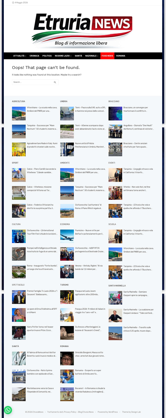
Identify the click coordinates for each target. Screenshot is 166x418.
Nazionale (91, 56)
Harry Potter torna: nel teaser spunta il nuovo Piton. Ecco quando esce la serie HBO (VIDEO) (41, 329)
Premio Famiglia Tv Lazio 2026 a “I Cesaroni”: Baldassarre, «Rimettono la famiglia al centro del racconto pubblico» (42, 293)
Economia (65, 224)
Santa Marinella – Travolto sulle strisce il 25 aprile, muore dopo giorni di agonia (137, 329)
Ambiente (65, 163)
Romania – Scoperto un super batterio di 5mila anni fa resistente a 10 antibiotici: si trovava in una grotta (88, 372)
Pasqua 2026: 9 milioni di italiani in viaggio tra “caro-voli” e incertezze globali (90, 311)
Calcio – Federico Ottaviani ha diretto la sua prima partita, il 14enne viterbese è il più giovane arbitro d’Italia (41, 207)
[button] (8, 410)
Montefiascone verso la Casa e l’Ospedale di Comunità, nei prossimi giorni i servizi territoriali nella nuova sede (41, 390)
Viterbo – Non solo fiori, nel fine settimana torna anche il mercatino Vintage (137, 189)
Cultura (16, 224)
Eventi (112, 163)
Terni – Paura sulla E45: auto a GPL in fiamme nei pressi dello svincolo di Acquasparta (90, 109)
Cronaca (34, 56)
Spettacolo (18, 285)
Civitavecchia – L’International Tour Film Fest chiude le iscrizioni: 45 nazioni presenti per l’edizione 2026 (41, 232)
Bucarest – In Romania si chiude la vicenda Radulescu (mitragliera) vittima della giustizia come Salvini (90, 390)
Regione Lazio (62, 56)
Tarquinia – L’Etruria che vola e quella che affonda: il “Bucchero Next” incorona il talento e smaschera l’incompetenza (137, 207)
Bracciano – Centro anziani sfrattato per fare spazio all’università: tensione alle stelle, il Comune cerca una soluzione (139, 145)
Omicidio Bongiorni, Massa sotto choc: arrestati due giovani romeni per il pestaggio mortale (90, 354)
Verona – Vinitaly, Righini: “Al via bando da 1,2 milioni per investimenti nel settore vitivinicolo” (89, 268)
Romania (120, 56)
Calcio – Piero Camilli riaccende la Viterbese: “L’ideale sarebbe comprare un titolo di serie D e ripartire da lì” (41, 171)
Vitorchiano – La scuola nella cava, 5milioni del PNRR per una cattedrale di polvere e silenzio (42, 109)
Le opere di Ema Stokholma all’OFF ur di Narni (42, 311)
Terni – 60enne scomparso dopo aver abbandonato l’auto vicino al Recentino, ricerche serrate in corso (89, 127)
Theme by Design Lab (131, 412)
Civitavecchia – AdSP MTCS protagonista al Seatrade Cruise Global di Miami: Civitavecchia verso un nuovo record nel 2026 (89, 250)
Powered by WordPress (108, 412)
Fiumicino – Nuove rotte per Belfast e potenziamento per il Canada (88, 232)
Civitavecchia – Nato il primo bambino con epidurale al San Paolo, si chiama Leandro (40, 372)
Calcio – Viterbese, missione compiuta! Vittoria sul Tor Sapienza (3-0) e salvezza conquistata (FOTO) (39, 189)
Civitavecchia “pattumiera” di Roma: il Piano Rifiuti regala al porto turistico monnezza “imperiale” (88, 207)
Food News (107, 56)
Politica (47, 56)
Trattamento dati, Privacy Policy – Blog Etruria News (70, 412)
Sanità (78, 56)
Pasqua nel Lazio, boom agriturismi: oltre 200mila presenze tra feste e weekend (88, 293)
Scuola (112, 224)
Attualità (18, 56)
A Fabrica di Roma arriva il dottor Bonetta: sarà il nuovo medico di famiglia (41, 354)
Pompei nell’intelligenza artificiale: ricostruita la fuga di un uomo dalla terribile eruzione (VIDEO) (42, 250)
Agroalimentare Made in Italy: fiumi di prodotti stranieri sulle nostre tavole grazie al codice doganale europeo (42, 145)
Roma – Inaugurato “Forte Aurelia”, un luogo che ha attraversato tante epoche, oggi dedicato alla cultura (42, 268)
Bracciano (114, 101)
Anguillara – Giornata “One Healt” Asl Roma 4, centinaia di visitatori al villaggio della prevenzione (138, 127)
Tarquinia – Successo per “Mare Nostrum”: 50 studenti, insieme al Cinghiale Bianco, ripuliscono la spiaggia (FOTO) (41, 127)
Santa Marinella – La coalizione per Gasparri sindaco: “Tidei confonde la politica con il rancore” (139, 312)
